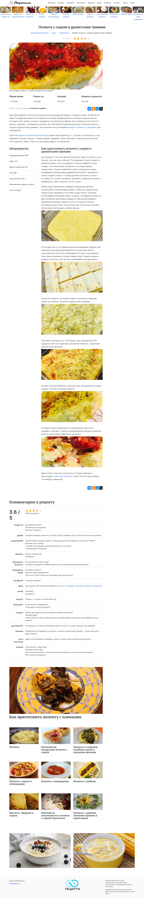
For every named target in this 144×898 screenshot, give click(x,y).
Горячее (61, 3)
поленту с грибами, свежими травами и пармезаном (80, 586)
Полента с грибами (84, 781)
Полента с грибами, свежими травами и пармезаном (85, 815)
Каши (99, 3)
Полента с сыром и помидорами (20, 782)
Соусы (125, 3)
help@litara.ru (14, 883)
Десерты (70, 3)
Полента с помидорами (55, 781)
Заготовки (81, 3)
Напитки (107, 3)
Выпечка (51, 3)
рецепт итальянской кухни (31, 135)
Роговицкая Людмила (38, 108)
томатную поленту (63, 476)
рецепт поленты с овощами (82, 127)
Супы (132, 3)
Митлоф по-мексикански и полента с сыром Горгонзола (55, 815)
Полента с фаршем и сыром (21, 814)
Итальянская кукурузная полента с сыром (54, 750)
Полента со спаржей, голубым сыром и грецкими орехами (85, 750)
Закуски (91, 3)
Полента (14, 747)
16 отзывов (66, 38)
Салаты (117, 3)
